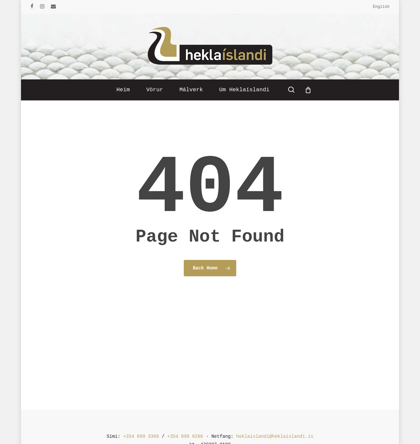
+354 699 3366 (141, 436)
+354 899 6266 (185, 436)
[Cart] (308, 90)
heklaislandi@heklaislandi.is (274, 436)
